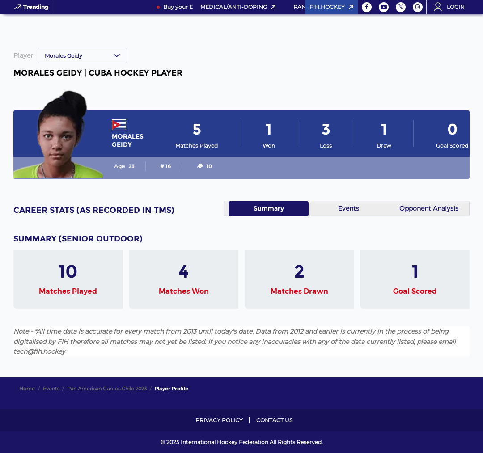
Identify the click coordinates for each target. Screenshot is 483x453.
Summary (269, 208)
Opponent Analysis (428, 208)
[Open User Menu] (452, 7)
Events (348, 208)
